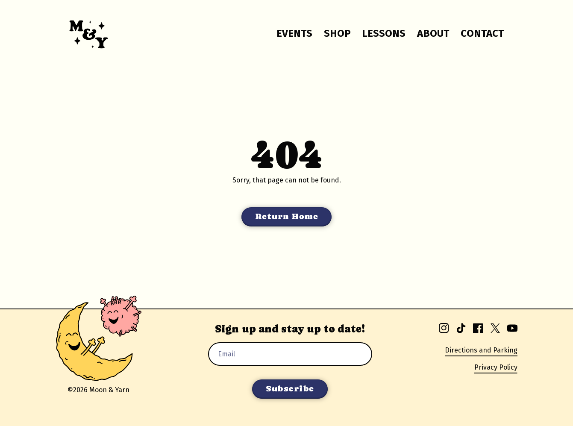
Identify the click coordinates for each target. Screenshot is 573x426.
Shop (337, 33)
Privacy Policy (495, 367)
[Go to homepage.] (83, 33)
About (433, 33)
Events (294, 33)
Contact (482, 33)
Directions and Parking (481, 350)
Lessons (384, 33)
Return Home (286, 216)
